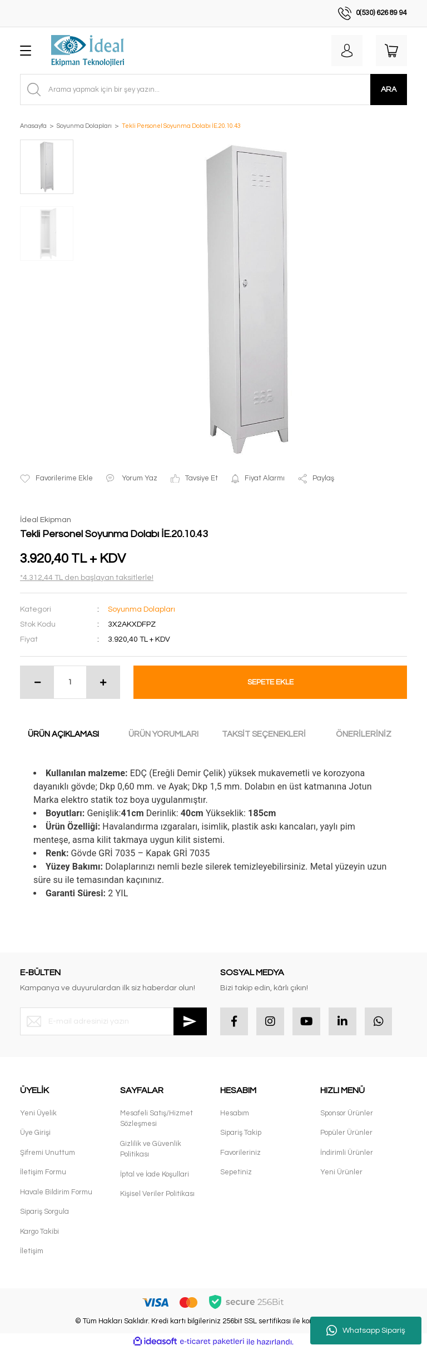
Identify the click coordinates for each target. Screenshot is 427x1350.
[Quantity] (70, 682)
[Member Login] (347, 50)
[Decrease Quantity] (37, 682)
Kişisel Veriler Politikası (157, 1194)
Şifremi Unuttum (47, 1153)
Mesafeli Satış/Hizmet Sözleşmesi (156, 1118)
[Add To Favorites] (56, 478)
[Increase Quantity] (103, 682)
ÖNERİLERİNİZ (363, 734)
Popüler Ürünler (346, 1133)
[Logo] (87, 50)
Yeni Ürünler (341, 1173)
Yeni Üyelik (38, 1113)
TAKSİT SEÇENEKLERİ (264, 734)
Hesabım (234, 1113)
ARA (388, 89)
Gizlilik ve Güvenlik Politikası (150, 1149)
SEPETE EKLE (270, 682)
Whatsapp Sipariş (365, 1330)
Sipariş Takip (240, 1133)
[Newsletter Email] (113, 1021)
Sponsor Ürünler (346, 1113)
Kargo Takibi (39, 1231)
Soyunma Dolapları (141, 609)
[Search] (213, 89)
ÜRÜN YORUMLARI (163, 734)
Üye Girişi (35, 1133)
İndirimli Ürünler (346, 1153)
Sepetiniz (236, 1173)
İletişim (31, 1251)
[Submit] (190, 1021)
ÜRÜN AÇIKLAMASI (63, 734)
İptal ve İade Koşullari (154, 1174)
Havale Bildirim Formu (56, 1192)
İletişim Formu (43, 1173)
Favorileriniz (240, 1153)
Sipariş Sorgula (44, 1212)
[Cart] (391, 50)
